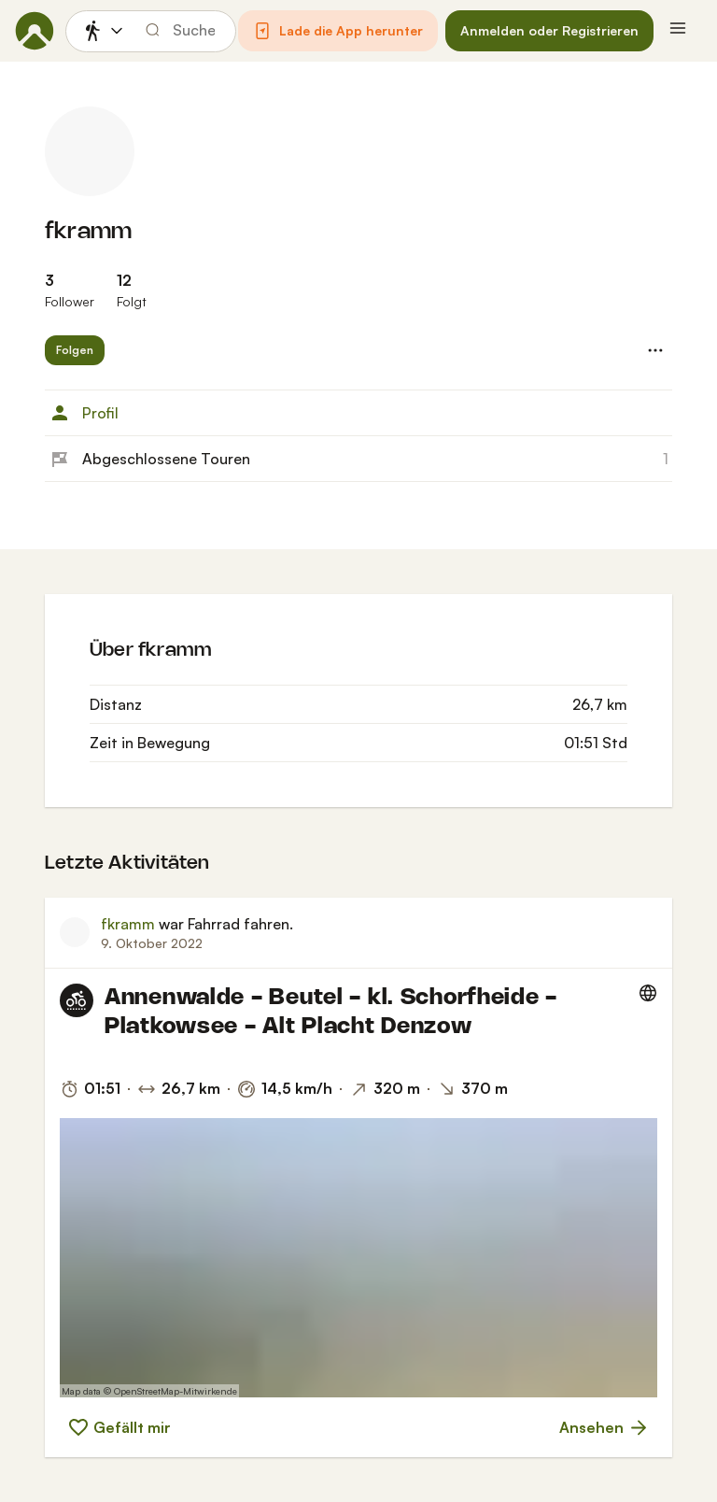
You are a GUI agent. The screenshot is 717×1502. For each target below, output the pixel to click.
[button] (338, 30)
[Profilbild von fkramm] (89, 151)
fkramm (88, 232)
